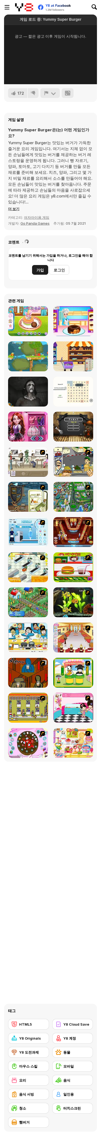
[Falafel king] (73, 462)
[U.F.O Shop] (28, 708)
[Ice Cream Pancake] (28, 321)
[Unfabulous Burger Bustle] (73, 637)
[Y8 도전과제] (28, 1052)
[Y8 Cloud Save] (72, 1024)
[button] (13, 209)
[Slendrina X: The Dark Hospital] (28, 392)
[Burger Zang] (73, 567)
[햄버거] (28, 1122)
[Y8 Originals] (28, 1038)
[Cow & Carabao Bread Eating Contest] (73, 673)
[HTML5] (28, 1024)
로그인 (59, 270)
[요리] (28, 1080)
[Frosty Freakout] (28, 532)
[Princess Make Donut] (73, 321)
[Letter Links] (73, 392)
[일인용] (72, 1094)
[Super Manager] (28, 567)
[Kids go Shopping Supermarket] (73, 356)
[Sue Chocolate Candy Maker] (73, 743)
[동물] (72, 1052)
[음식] (72, 1080)
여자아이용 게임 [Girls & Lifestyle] (36, 217)
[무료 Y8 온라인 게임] (24, 7)
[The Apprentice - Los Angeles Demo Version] (73, 532)
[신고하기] (50, 93)
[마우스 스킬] (28, 1066)
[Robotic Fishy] (73, 602)
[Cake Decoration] (28, 743)
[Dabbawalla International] (73, 497)
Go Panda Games (35, 223)
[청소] (28, 1108)
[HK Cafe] (28, 637)
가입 (40, 270)
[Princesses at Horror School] (28, 427)
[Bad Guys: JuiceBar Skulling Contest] (28, 673)
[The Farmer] (28, 602)
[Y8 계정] (72, 1038)
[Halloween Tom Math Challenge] (73, 427)
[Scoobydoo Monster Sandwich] (28, 497)
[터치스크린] (72, 1108)
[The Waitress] (28, 462)
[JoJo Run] (28, 356)
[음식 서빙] (28, 1094)
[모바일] (72, 1066)
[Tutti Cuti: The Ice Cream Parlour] (73, 708)
